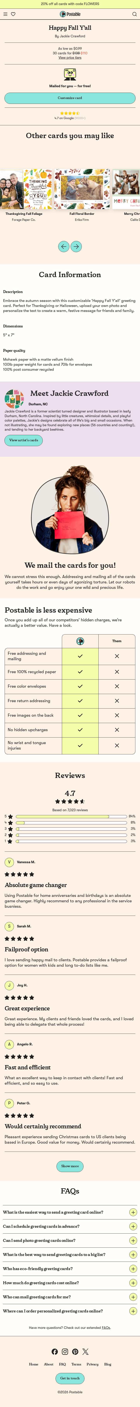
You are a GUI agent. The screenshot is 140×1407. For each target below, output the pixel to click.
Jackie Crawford (72, 36)
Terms (76, 1364)
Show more (70, 1166)
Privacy (92, 1364)
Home (33, 1364)
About (48, 1364)
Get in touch (70, 1378)
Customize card (70, 98)
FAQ (62, 1364)
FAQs (106, 1328)
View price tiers (70, 58)
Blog (107, 1364)
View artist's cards (23, 440)
